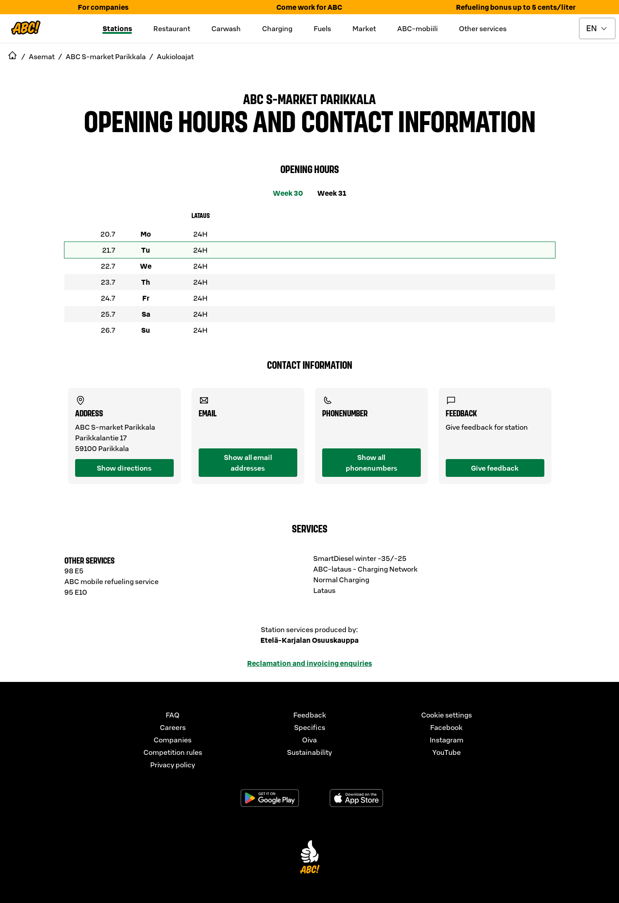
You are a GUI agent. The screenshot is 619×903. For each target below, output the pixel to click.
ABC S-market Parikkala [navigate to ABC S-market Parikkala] (106, 56)
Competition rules (173, 752)
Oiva (309, 739)
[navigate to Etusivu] (12, 56)
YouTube (446, 752)
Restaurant (171, 28)
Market (364, 28)
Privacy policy (172, 764)
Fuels (322, 28)
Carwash (226, 28)
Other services (483, 28)
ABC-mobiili (417, 28)
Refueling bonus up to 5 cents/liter (515, 7)
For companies (103, 7)
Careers (173, 727)
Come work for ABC (309, 7)
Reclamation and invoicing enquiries (309, 663)
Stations (117, 28)
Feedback (309, 714)
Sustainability (309, 752)
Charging (277, 28)
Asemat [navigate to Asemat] (42, 56)
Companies (173, 739)
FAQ (173, 714)
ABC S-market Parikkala (309, 98)
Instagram (446, 739)
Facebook (446, 727)
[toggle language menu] (597, 28)
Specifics (309, 727)
